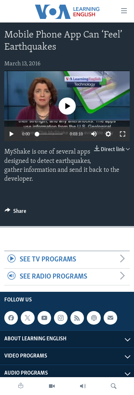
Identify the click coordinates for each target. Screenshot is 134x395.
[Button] (15, 213)
